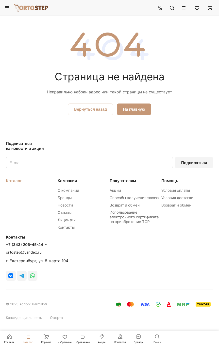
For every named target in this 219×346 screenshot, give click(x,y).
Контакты (66, 227)
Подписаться (194, 162)
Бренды (65, 197)
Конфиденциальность (24, 317)
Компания (67, 180)
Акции (115, 190)
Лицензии (67, 220)
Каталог (14, 180)
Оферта (56, 317)
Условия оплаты (175, 190)
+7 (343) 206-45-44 (24, 244)
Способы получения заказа (134, 197)
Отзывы (64, 212)
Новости (65, 205)
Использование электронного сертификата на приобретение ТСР (134, 217)
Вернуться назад (90, 109)
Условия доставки (177, 197)
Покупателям (123, 180)
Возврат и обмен (125, 205)
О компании (68, 190)
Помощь (169, 180)
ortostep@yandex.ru (24, 252)
